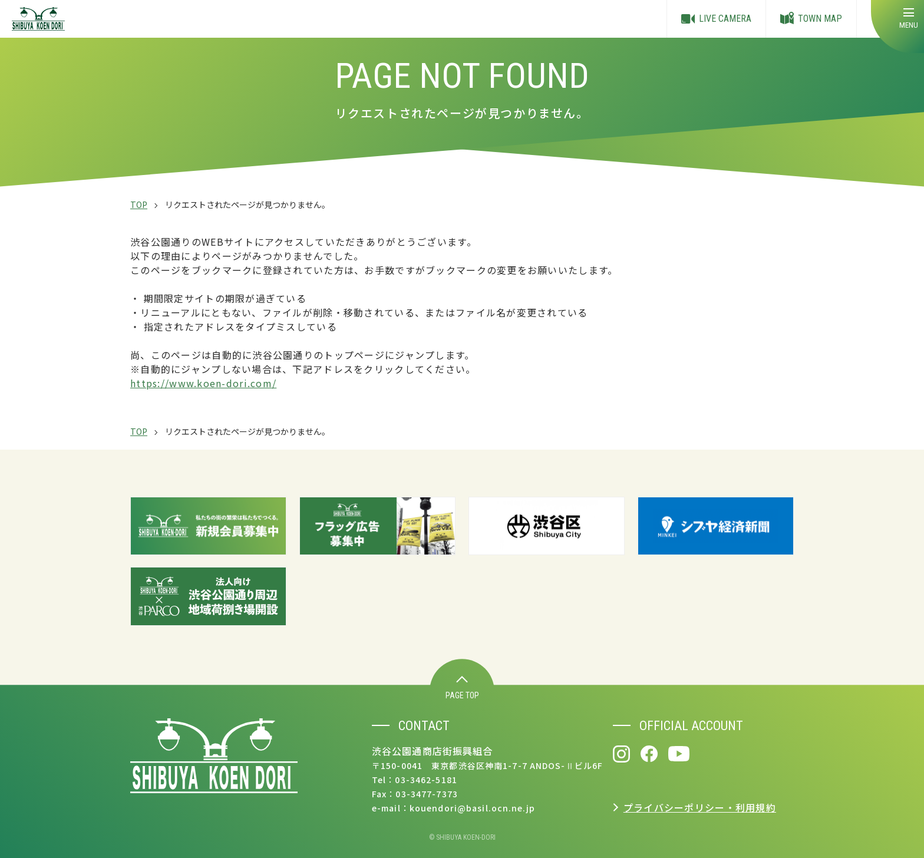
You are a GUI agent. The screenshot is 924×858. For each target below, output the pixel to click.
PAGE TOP (462, 688)
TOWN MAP (811, 19)
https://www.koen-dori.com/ (203, 383)
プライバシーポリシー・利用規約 (699, 807)
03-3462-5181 (426, 780)
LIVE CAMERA (716, 19)
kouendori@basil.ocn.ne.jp (472, 808)
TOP (138, 204)
